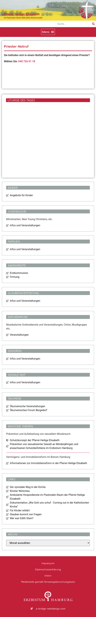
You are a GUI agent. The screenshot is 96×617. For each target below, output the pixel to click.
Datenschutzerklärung (48, 569)
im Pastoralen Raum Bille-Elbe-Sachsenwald (23, 18)
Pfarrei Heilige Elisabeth (22, 14)
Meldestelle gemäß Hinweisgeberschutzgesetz (48, 581)
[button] (48, 32)
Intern (48, 575)
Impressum (48, 563)
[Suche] (93, 24)
